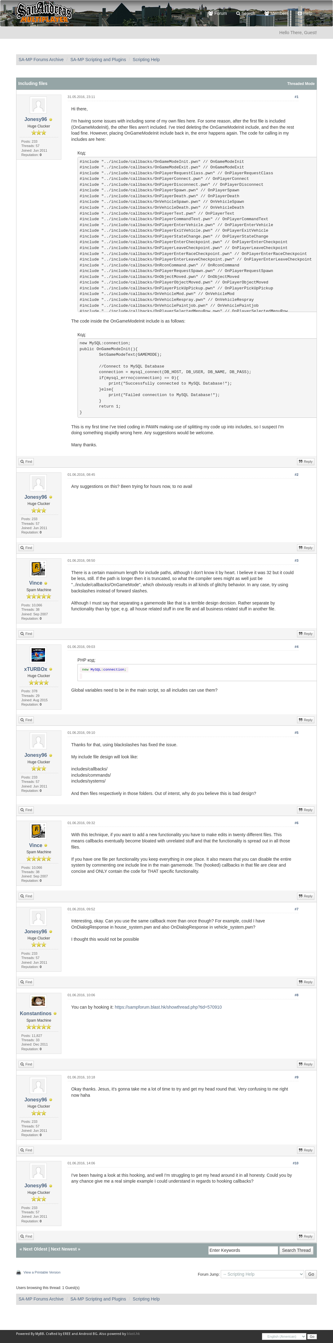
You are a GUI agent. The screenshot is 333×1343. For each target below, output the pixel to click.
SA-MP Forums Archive (41, 59)
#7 (296, 909)
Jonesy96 (35, 119)
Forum (217, 13)
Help (305, 13)
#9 (296, 1077)
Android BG (88, 1334)
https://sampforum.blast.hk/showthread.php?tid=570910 (168, 1007)
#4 (296, 647)
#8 (296, 995)
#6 (296, 823)
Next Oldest (35, 1249)
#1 (296, 97)
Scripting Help (146, 59)
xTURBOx (35, 669)
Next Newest (64, 1249)
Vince (35, 583)
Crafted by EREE (58, 1334)
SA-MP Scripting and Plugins (98, 59)
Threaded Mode (301, 84)
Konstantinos (35, 1013)
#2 (296, 474)
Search (245, 13)
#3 (296, 560)
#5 (296, 732)
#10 (295, 1163)
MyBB (39, 1334)
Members (276, 13)
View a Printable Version (42, 1272)
